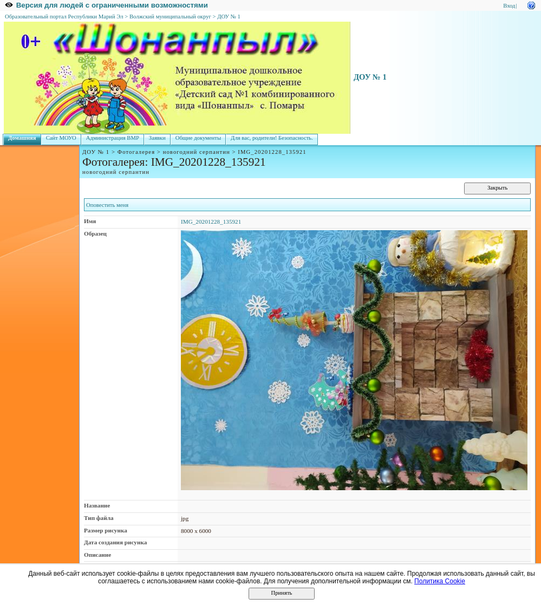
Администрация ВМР (112, 138)
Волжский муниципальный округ (170, 16)
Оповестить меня (107, 205)
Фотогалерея (136, 152)
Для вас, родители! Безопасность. (272, 138)
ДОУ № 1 (228, 16)
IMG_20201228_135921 (211, 221)
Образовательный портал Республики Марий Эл (64, 16)
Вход (509, 6)
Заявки (157, 138)
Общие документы (198, 138)
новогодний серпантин (196, 152)
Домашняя (22, 138)
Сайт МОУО (61, 138)
